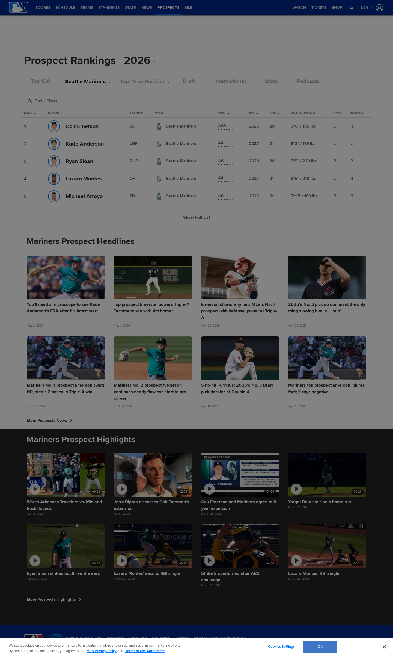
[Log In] (371, 8)
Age (275, 113)
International (230, 81)
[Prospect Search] (53, 101)
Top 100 (40, 81)
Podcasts (308, 81)
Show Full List (196, 217)
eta (254, 113)
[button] (351, 7)
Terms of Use (115, 638)
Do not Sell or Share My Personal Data (220, 638)
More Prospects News (49, 420)
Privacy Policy (138, 638)
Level (223, 113)
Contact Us (182, 638)
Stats (271, 81)
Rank (30, 113)
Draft (189, 81)
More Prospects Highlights (54, 599)
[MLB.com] (33, 639)
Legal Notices (161, 638)
